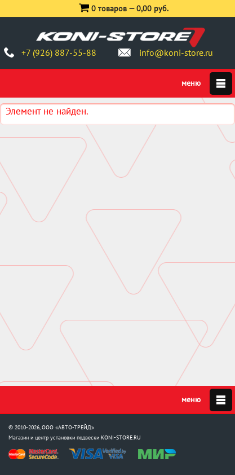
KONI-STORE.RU (121, 437)
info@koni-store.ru (176, 52)
